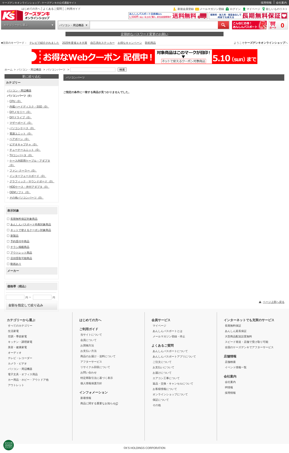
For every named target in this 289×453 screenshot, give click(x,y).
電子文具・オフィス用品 (23, 374)
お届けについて (162, 372)
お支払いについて (163, 367)
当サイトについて (91, 334)
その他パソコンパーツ (26, 197)
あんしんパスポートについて (170, 351)
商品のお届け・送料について (98, 356)
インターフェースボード (27, 176)
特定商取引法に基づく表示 (96, 378)
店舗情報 (230, 356)
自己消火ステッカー (102, 42)
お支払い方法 (88, 350)
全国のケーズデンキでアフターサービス (249, 347)
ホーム (9, 69)
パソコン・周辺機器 (71, 25)
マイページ (253, 9)
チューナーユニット (25, 149)
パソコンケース (22, 128)
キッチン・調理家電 (20, 341)
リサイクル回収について (95, 367)
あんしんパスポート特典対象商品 (30, 224)
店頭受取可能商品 (21, 258)
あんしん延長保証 (236, 331)
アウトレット (16, 385)
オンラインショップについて (170, 394)
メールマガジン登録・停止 (169, 336)
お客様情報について (165, 389)
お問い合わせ (88, 372)
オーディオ (14, 352)
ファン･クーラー (23, 170)
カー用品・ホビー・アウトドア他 (28, 379)
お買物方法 (87, 345)
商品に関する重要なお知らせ (99, 403)
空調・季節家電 (17, 336)
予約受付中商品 (19, 241)
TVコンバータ (21, 155)
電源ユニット (21, 133)
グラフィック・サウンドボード (31, 181)
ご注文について (162, 362)
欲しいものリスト (277, 9)
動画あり (15, 263)
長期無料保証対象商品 (23, 218)
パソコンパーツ (55, 69)
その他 (157, 405)
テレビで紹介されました (44, 42)
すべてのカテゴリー (20, 325)
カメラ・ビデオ (17, 363)
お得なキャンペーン (130, 42)
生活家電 (13, 331)
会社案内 (281, 2)
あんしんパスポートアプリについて (174, 356)
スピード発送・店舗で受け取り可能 (246, 341)
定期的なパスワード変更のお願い (144, 34)
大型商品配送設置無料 (238, 336)
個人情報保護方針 (91, 383)
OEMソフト (20, 192)
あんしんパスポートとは (167, 331)
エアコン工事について (166, 378)
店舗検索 (230, 362)
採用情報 (266, 2)
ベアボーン (19, 139)
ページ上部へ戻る (273, 302)
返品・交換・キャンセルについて (173, 383)
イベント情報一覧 (236, 367)
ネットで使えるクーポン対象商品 (30, 230)
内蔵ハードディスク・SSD (29, 106)
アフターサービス (91, 361)
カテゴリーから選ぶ (16, 25)
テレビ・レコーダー (20, 358)
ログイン (235, 9)
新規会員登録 (185, 9)
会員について (88, 340)
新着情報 (85, 398)
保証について (161, 399)
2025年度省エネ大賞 (74, 42)
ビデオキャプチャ (23, 144)
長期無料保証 (233, 325)
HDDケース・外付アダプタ (29, 186)
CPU (15, 101)
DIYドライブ (20, 117)
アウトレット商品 (21, 252)
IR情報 (229, 387)
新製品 (14, 235)
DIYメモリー (20, 112)
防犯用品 (150, 42)
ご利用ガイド (72, 8)
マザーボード (21, 122)
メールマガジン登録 (212, 9)
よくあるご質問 (52, 8)
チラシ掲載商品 (19, 247)
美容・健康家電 (17, 347)
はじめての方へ (30, 8)
